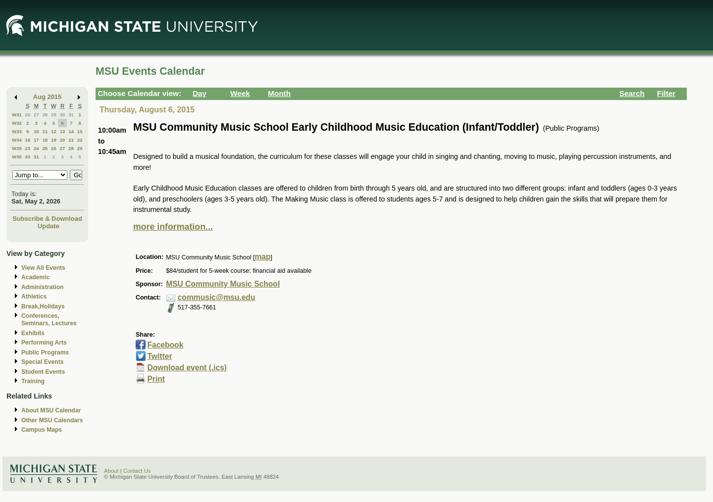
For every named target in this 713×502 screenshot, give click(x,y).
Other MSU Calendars (52, 420)
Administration (42, 287)
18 (45, 140)
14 (71, 131)
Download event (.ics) (187, 367)
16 (27, 140)
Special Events (42, 361)
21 (71, 140)
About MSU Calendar (51, 410)
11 (45, 131)
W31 (17, 114)
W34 (17, 140)
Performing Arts (44, 342)
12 (53, 131)
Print (156, 379)
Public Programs (45, 352)
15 (80, 131)
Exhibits (33, 333)
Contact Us (137, 471)
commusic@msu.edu (216, 297)
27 (36, 114)
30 (62, 114)
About (111, 471)
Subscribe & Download (47, 218)
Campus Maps (41, 429)
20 (62, 140)
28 (45, 114)
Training (33, 381)
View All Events (43, 267)
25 (45, 148)
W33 (17, 131)
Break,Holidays (43, 306)
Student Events (43, 371)
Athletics (34, 296)
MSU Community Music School (223, 284)
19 (53, 140)
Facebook (165, 345)
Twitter (159, 356)
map (262, 256)
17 (36, 140)
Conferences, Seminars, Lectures (49, 319)
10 (36, 131)
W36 (17, 156)
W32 (17, 123)
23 (27, 148)
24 (36, 148)
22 (80, 140)
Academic (35, 277)
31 (71, 114)
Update (48, 226)
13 (62, 131)
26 (27, 114)
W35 (17, 148)
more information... (173, 227)
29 (53, 114)
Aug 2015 (47, 96)
